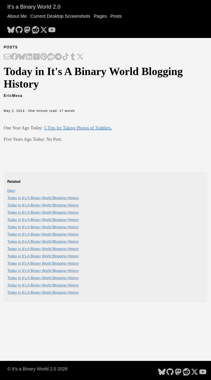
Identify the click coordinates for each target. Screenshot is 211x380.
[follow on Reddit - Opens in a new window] (35, 28)
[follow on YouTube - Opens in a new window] (52, 28)
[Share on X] (80, 57)
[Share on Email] (7, 57)
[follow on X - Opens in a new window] (43, 28)
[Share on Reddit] (51, 57)
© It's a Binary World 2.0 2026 (37, 368)
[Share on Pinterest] (43, 57)
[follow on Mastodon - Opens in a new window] (27, 28)
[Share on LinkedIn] (29, 57)
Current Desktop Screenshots (60, 16)
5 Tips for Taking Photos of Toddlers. (78, 127)
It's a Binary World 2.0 (34, 7)
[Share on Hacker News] (36, 57)
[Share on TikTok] (65, 57)
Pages (100, 16)
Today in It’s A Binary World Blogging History (43, 198)
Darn (11, 191)
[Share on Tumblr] (72, 57)
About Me (17, 16)
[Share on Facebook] (14, 57)
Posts (116, 16)
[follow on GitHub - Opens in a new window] (19, 28)
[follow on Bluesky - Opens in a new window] (11, 28)
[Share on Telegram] (58, 57)
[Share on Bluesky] (21, 57)
